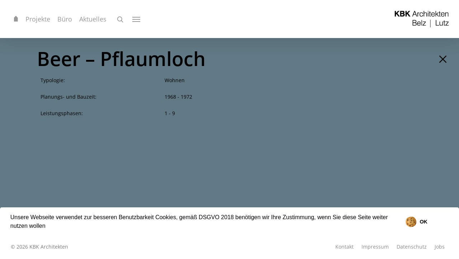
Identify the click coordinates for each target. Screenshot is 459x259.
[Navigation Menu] (136, 19)
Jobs (440, 246)
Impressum (375, 246)
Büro (64, 19)
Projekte (37, 19)
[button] (48, 227)
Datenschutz (412, 246)
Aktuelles (93, 19)
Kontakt (344, 246)
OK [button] (423, 222)
